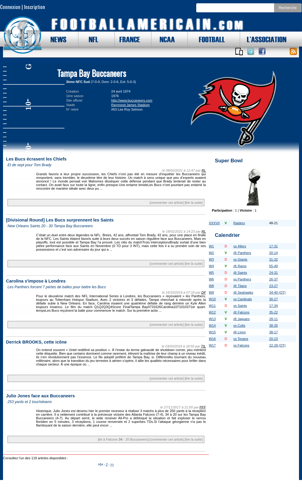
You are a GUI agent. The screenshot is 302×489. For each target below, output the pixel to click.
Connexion (10, 7)
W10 (212, 299)
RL (204, 170)
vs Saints (240, 305)
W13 (212, 319)
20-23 (273, 339)
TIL (203, 346)
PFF (203, 407)
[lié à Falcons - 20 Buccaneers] (123, 439)
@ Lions (239, 332)
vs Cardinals (242, 299)
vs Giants (240, 259)
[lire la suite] (194, 202)
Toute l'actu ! (293, 51)
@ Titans (239, 286)
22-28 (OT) (277, 345)
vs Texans (240, 339)
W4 (211, 266)
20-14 (273, 253)
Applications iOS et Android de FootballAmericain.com (239, 51)
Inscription (34, 7)
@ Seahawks (243, 292)
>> (112, 464)
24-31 (273, 272)
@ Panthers (242, 253)
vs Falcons (241, 345)
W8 (211, 286)
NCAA (164, 39)
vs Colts (239, 325)
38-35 (273, 325)
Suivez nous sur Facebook (262, 51)
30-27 (273, 299)
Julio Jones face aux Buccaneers (40, 395)
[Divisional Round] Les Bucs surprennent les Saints (60, 220)
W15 (212, 332)
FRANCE (128, 39)
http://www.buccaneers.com (131, 100)
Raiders (239, 223)
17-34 (273, 305)
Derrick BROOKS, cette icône (36, 342)
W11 (212, 305)
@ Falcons (241, 312)
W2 (211, 253)
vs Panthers (242, 279)
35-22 (273, 312)
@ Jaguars (241, 319)
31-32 (273, 259)
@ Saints (240, 272)
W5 (211, 272)
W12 (212, 312)
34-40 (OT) (277, 292)
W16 (212, 339)
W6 (211, 279)
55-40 (273, 266)
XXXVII (214, 223)
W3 (211, 259)
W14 (212, 325)
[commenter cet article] (167, 202)
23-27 (273, 286)
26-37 (273, 279)
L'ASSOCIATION (263, 39)
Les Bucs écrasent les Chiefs (36, 159)
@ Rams (239, 266)
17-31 (273, 246)
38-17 (273, 332)
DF (203, 292)
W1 (211, 246)
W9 (211, 292)
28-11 (273, 319)
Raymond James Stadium (130, 105)
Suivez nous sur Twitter (250, 51)
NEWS (55, 39)
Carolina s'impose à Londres (36, 281)
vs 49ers (239, 246)
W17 (212, 345)
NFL (91, 39)
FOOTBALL (207, 39)
